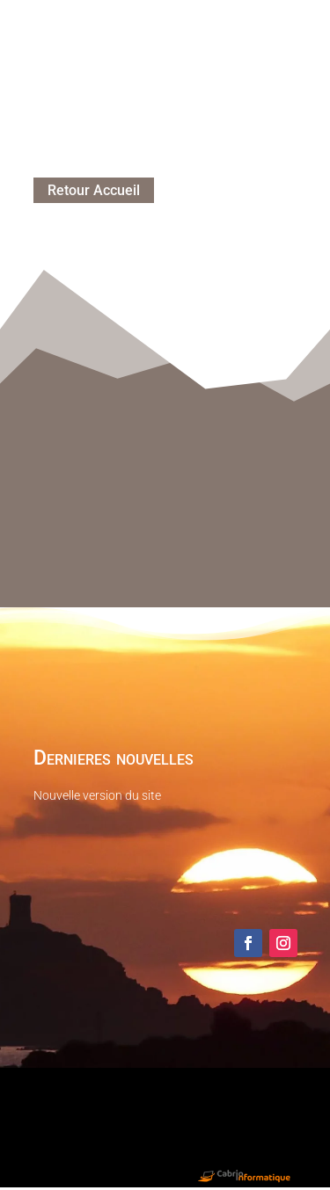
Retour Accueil (94, 190)
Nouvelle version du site (97, 795)
